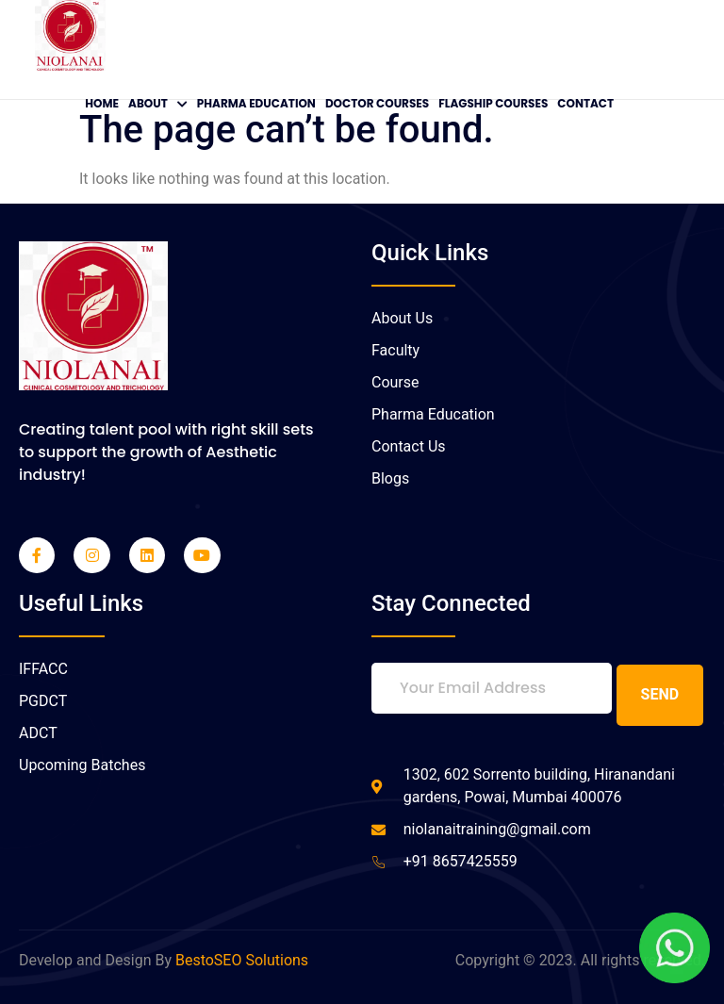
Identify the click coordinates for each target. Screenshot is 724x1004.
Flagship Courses (493, 103)
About (158, 103)
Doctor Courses (377, 103)
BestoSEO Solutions (241, 959)
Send (660, 693)
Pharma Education (256, 103)
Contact (585, 103)
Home (102, 103)
